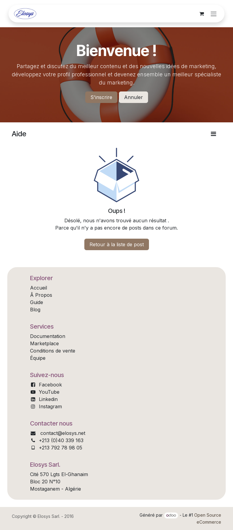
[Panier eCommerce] (201, 14)
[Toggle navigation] (214, 13)
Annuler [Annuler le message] (133, 97)
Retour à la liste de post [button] (116, 244)
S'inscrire (101, 97)
